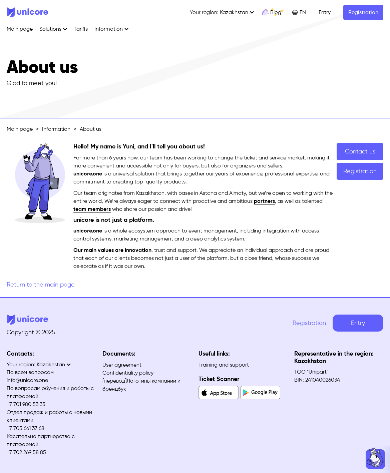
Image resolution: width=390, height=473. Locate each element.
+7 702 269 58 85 (26, 452)
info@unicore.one (27, 380)
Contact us (360, 151)
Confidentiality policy (127, 373)
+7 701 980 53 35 (26, 404)
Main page (20, 29)
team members (92, 209)
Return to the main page (41, 284)
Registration (363, 12)
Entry (325, 12)
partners (264, 201)
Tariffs (81, 29)
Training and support (224, 365)
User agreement (121, 365)
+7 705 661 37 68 (25, 428)
